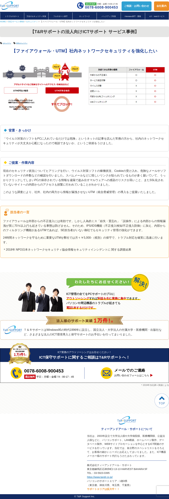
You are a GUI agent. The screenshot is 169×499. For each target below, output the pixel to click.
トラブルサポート (12, 16)
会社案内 (162, 5)
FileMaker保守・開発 (133, 16)
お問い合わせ (136, 5)
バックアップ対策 (109, 16)
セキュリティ (32, 21)
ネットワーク (84, 16)
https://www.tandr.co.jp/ (100, 477)
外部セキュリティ (28, 43)
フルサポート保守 (60, 16)
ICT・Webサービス (157, 16)
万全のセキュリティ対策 (36, 16)
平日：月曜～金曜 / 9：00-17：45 (49, 373)
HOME (3, 21)
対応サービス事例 (16, 21)
